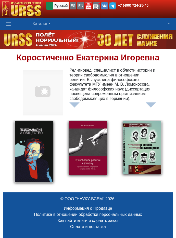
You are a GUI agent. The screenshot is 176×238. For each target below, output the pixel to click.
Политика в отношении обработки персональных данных (88, 214)
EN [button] (80, 6)
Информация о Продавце (88, 208)
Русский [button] (61, 6)
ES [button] (73, 6)
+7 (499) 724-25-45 (133, 5)
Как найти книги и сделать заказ (88, 220)
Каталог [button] (40, 23)
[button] (88, 5)
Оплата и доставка (88, 226)
